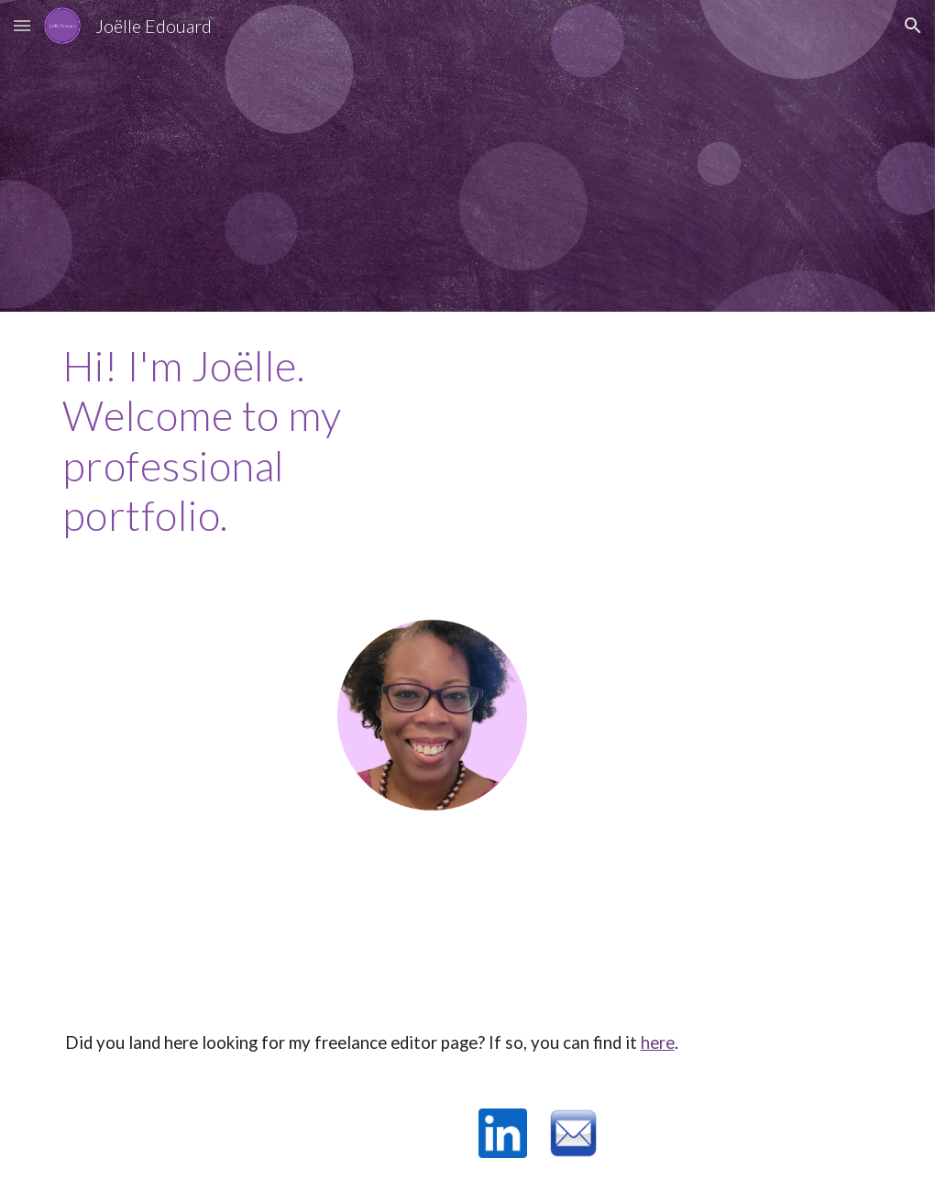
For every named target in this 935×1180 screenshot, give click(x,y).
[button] (22, 25)
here (658, 1042)
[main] (221, 441)
